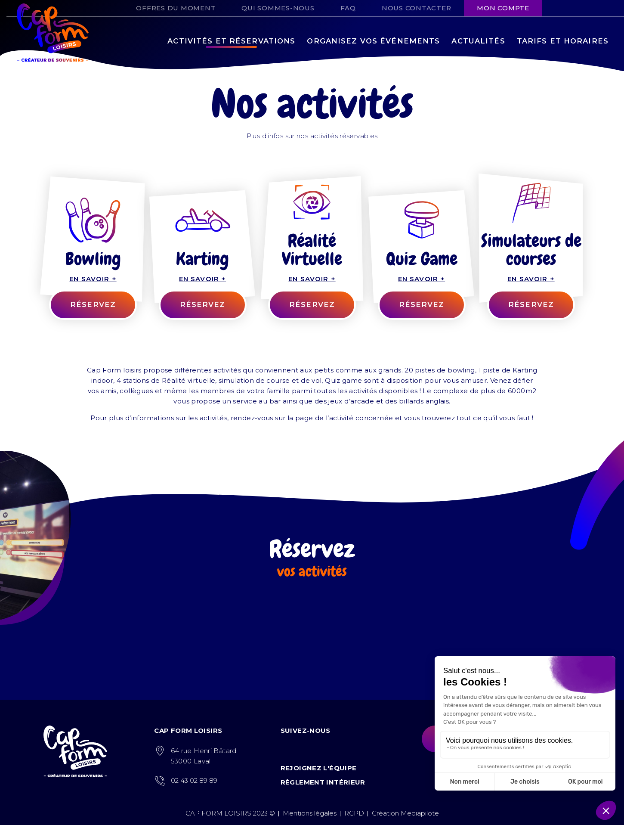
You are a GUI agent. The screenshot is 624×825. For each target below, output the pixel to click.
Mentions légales (310, 813)
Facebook (554, 6)
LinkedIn (605, 6)
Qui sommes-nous (277, 8)
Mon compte (503, 8)
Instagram (571, 6)
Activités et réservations (231, 41)
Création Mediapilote (405, 813)
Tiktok (588, 6)
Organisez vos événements (373, 41)
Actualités (478, 41)
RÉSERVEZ (93, 304)
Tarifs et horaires (563, 41)
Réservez (203, 304)
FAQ (348, 8)
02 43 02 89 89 (194, 780)
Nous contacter (416, 8)
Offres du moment (176, 8)
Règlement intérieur (323, 782)
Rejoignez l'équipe (319, 768)
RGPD (354, 813)
